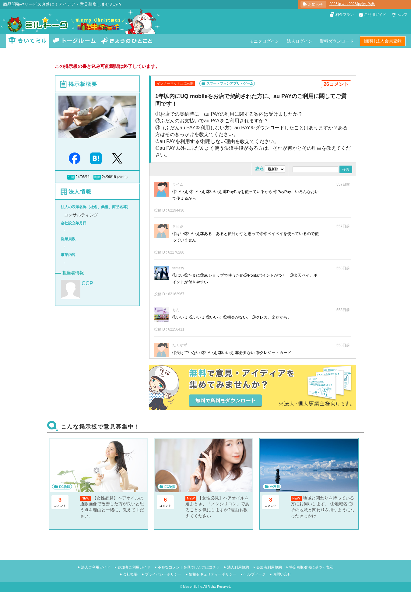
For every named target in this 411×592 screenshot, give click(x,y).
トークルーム (74, 41)
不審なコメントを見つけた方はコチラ (189, 567)
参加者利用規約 (269, 567)
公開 (71, 177)
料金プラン (344, 14)
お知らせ (315, 4)
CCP (87, 283)
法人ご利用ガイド (95, 567)
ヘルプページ (254, 574)
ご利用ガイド (375, 14)
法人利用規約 (238, 567)
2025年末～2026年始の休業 (352, 4)
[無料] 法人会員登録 (383, 40)
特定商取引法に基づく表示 (311, 567)
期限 (97, 177)
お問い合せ (282, 574)
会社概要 (130, 574)
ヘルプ (401, 14)
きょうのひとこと (126, 41)
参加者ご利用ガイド (134, 567)
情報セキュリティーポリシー (212, 574)
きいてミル (27, 41)
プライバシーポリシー (163, 574)
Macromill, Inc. (192, 586)
